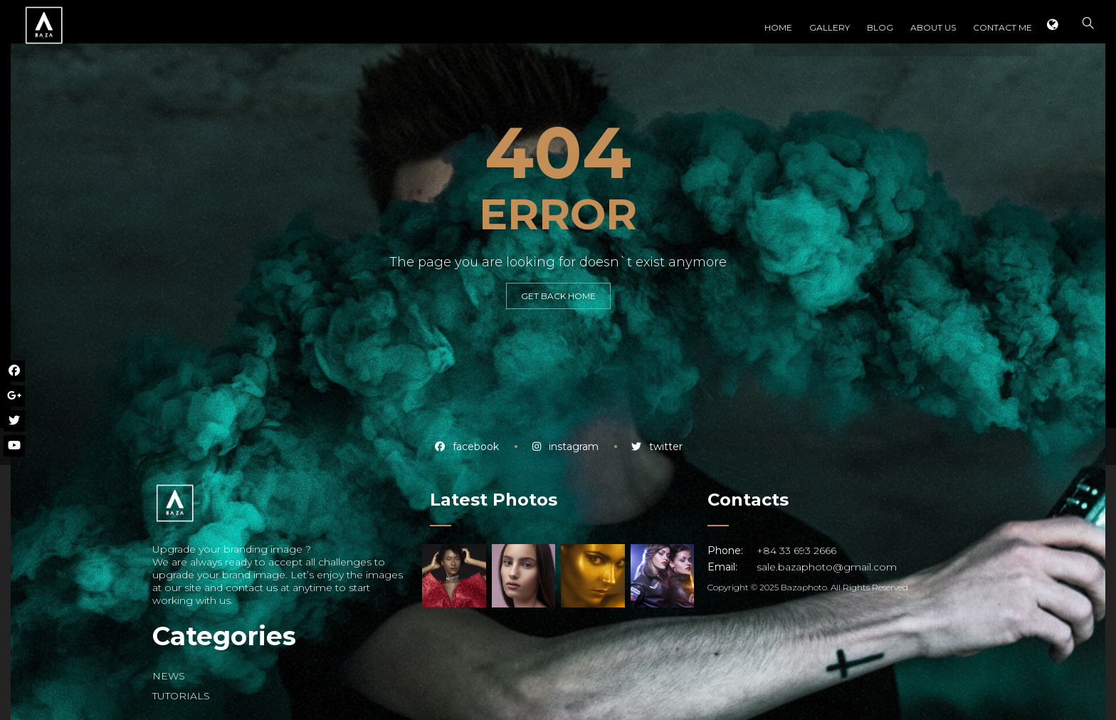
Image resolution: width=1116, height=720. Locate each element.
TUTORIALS (181, 695)
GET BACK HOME (558, 296)
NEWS (168, 675)
